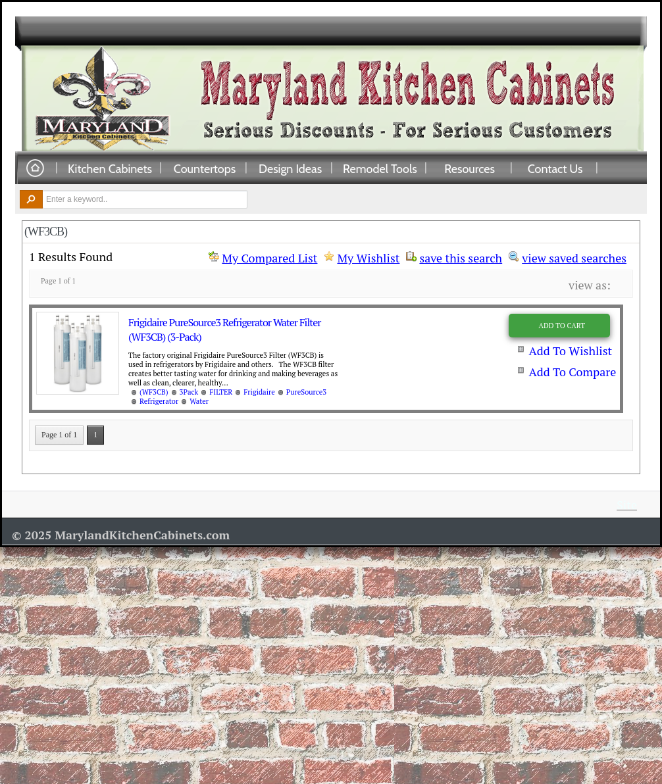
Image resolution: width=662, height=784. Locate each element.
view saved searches (574, 256)
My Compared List (269, 258)
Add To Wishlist (570, 350)
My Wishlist (368, 258)
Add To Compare (572, 372)
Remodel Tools (380, 168)
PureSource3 (306, 392)
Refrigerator (159, 401)
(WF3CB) (154, 392)
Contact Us (555, 168)
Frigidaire (258, 392)
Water (199, 401)
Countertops (205, 168)
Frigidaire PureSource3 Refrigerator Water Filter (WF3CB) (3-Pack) (224, 329)
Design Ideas (290, 168)
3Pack (189, 392)
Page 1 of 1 (59, 434)
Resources (469, 168)
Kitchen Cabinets (110, 168)
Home (35, 168)
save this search (460, 256)
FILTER (220, 392)
